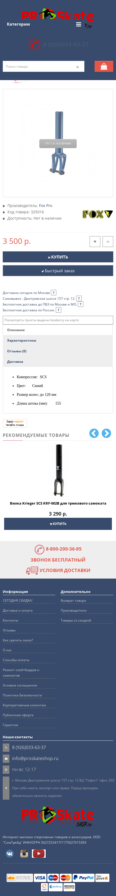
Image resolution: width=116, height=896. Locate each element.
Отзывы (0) (16, 351)
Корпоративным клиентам (24, 705)
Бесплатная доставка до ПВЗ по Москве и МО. (43, 304)
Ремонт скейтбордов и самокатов (21, 673)
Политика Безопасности (22, 695)
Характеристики (21, 340)
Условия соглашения (20, 685)
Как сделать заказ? (18, 640)
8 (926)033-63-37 (66, 44)
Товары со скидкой (76, 620)
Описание (16, 330)
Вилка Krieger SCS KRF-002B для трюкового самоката (58, 503)
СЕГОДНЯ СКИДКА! (17, 600)
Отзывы (9, 630)
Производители (74, 610)
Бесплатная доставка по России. (32, 310)
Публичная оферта (18, 715)
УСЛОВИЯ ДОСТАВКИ (58, 570)
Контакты (10, 620)
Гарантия (10, 725)
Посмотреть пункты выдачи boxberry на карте (41, 320)
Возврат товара (73, 600)
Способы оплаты (16, 660)
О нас (7, 650)
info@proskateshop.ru (35, 758)
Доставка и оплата (18, 610)
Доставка (15, 361)
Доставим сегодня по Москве (29, 292)
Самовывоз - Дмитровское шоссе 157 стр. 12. (42, 298)
